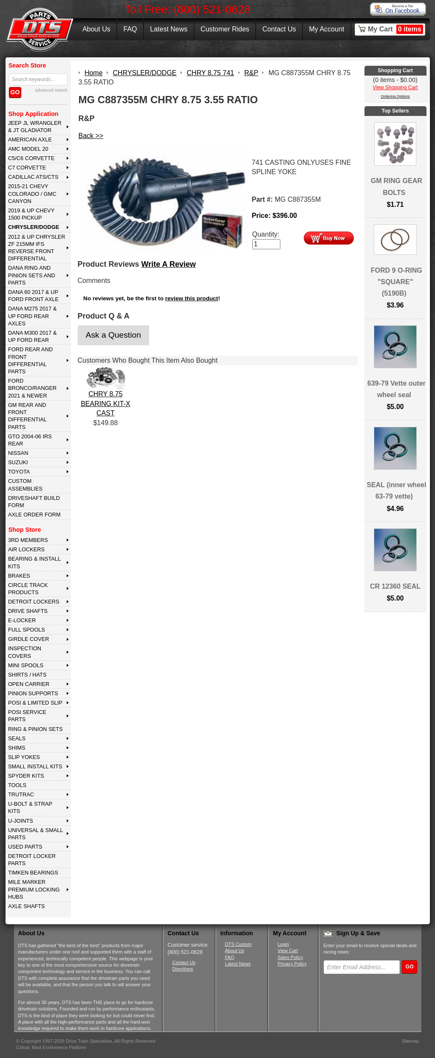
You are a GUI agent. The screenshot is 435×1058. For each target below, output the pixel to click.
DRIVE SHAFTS (28, 611)
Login (283, 944)
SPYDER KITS (26, 776)
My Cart (395, 29)
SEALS (16, 738)
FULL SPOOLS (26, 629)
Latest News (168, 29)
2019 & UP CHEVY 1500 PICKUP (31, 214)
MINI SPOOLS (25, 665)
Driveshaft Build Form (34, 501)
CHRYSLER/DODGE (33, 227)
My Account (327, 29)
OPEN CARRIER (28, 684)
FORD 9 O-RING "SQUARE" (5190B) (396, 282)
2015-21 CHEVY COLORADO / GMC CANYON (32, 193)
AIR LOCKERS (26, 549)
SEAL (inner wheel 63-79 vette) (396, 490)
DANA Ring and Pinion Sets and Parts (31, 275)
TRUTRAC (21, 794)
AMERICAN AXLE (30, 139)
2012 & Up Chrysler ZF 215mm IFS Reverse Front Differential (36, 248)
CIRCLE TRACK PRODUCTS (28, 588)
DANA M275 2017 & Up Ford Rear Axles (32, 316)
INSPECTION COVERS (24, 652)
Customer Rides (225, 29)
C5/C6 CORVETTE (31, 158)
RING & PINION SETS (35, 729)
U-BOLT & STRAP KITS (30, 807)
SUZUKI (18, 462)
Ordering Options (395, 96)
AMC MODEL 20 (28, 149)
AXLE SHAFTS (26, 906)
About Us (96, 29)
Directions (182, 968)
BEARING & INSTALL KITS (34, 562)
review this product (191, 298)
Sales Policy (290, 957)
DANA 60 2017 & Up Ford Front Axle (33, 295)
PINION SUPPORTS (33, 693)
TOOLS (17, 785)
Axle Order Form (34, 514)
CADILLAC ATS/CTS (33, 177)
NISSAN (18, 453)
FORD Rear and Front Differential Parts (30, 360)
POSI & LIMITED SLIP (35, 703)
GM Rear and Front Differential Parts (27, 416)
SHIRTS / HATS (27, 674)
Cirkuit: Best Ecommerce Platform (51, 1047)
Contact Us (279, 29)
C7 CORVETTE (27, 167)
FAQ (130, 29)
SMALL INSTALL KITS (35, 766)
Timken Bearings (33, 872)
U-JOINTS (20, 821)
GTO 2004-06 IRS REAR (30, 440)
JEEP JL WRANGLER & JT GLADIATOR (35, 126)
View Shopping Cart (395, 87)
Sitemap (410, 1041)
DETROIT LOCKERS (33, 601)
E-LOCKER (22, 620)
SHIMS (16, 748)
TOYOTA (19, 471)
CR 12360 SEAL (395, 586)
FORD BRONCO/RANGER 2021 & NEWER (32, 388)
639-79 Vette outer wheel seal (396, 389)
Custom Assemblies (25, 484)
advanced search (51, 90)
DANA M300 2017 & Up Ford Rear (32, 336)
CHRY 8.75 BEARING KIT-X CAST (105, 403)
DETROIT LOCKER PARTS (32, 859)
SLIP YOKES (24, 757)
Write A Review (168, 264)
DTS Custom (238, 944)
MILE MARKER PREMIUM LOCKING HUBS (34, 889)
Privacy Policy (292, 963)
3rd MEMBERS (28, 540)
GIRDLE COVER (28, 639)
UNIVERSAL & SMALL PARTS (35, 834)
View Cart (288, 950)
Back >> (91, 135)
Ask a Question (113, 334)
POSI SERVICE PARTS (27, 715)
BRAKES (19, 576)
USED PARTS (25, 847)
